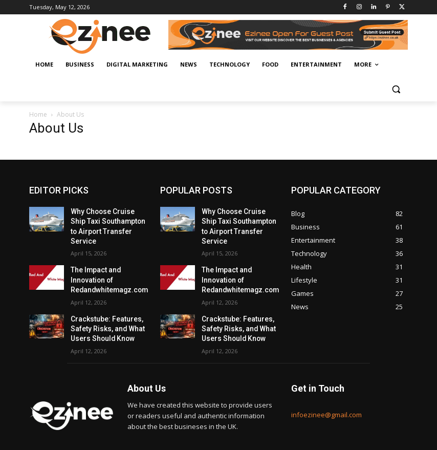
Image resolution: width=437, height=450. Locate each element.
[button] (396, 89)
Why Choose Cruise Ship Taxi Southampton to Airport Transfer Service (105, 219)
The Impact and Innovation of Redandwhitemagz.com (105, 264)
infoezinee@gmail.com (326, 392)
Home (38, 114)
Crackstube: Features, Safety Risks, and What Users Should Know (104, 309)
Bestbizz (108, 440)
